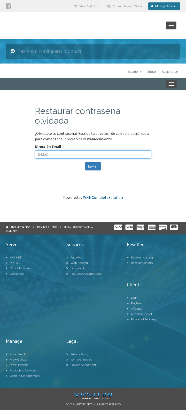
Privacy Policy (77, 354)
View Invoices (17, 365)
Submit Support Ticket (125, 6)
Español (134, 72)
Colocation (15, 273)
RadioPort (74, 257)
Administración (21, 227)
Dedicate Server (18, 268)
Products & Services (21, 370)
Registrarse (170, 72)
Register (134, 303)
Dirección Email (48, 146)
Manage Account (164, 6)
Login (133, 297)
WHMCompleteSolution (103, 197)
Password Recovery (141, 319)
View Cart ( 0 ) (86, 6)
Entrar (151, 72)
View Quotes (16, 359)
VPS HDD (14, 257)
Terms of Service (79, 359)
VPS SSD (13, 263)
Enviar (93, 166)
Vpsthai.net (84, 404)
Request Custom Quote (83, 273)
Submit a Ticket (139, 314)
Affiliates (134, 308)
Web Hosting (77, 263)
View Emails (16, 354)
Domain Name (78, 268)
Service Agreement (81, 365)
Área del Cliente (47, 227)
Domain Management (23, 376)
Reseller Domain (140, 263)
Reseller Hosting (140, 257)
